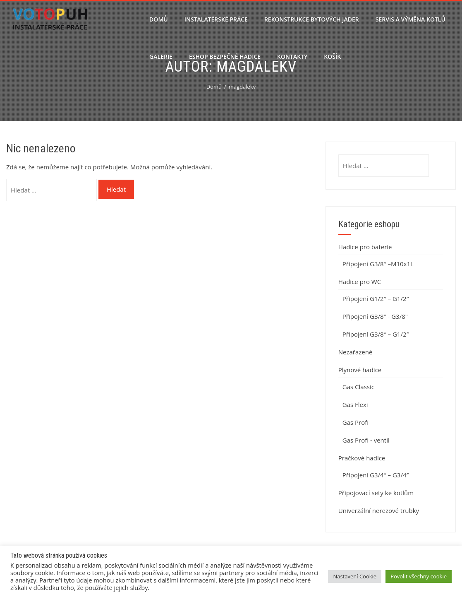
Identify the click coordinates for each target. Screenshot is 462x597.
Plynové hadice (359, 370)
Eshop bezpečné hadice (225, 56)
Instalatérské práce (216, 19)
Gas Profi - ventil (366, 440)
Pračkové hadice (361, 458)
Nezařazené (355, 352)
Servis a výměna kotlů (410, 19)
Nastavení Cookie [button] (354, 576)
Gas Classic (358, 387)
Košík (332, 56)
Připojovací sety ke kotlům (376, 493)
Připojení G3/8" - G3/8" (375, 316)
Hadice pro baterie (365, 247)
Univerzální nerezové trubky (378, 510)
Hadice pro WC (359, 281)
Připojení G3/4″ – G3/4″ (375, 475)
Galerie (160, 56)
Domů (158, 19)
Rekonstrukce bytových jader (311, 19)
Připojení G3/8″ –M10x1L (378, 264)
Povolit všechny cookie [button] (418, 576)
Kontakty (292, 56)
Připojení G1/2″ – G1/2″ (375, 298)
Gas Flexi (355, 404)
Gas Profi (355, 422)
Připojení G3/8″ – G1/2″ (375, 334)
